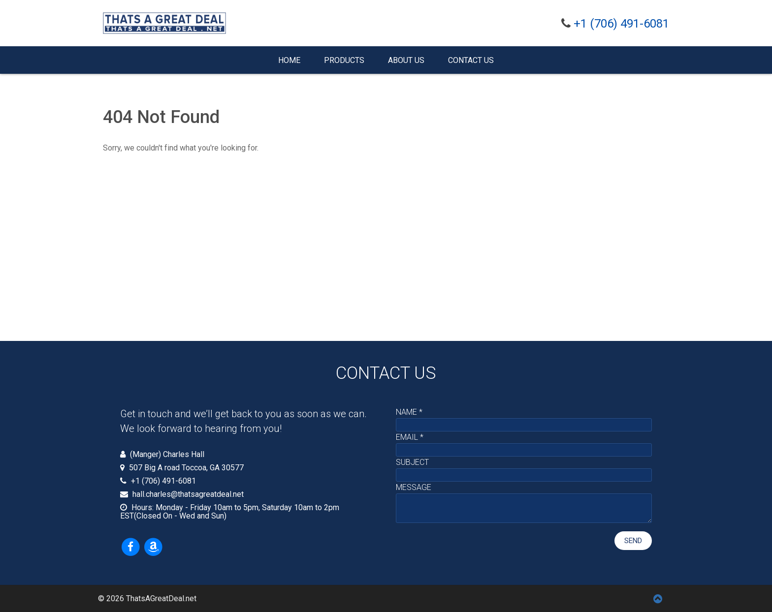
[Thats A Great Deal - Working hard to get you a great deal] (164, 23)
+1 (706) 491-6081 (621, 24)
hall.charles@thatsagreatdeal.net (188, 494)
